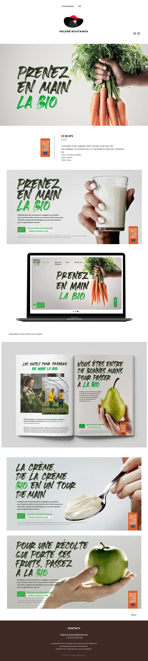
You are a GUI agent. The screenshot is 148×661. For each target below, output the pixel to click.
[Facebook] (134, 33)
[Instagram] (138, 33)
